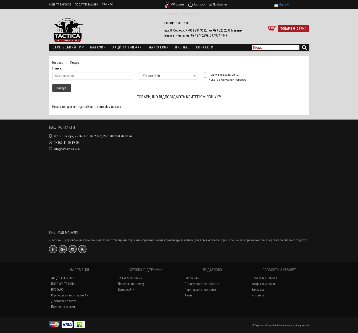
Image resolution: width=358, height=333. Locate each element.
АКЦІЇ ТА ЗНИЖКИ (60, 4)
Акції (188, 295)
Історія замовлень (264, 284)
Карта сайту (126, 289)
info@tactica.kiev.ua (67, 149)
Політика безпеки (63, 307)
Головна (57, 62)
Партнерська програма (200, 289)
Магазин (98, 47)
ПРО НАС (107, 4)
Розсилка (258, 295)
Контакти (204, 47)
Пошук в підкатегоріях (221, 74)
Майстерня (158, 47)
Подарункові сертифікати (202, 284)
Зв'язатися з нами (130, 278)
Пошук (74, 62)
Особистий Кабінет (264, 278)
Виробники (192, 278)
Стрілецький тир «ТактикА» (69, 295)
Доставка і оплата (63, 301)
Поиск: (57, 68)
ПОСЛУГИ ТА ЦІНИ (86, 4)
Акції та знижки (127, 47)
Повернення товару (131, 284)
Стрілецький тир (68, 47)
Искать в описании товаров (225, 79)
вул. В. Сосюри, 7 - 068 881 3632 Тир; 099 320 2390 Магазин (93, 136)
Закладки (258, 289)
